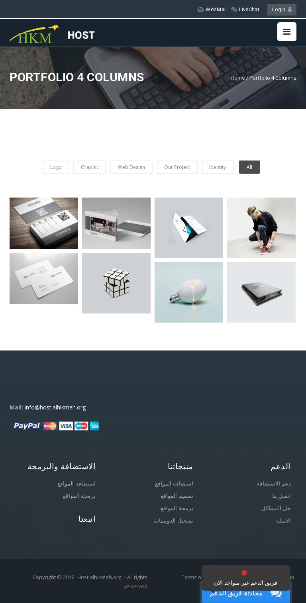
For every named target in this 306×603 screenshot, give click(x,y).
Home (238, 77)
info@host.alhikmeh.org (55, 407)
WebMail (212, 9)
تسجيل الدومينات (173, 520)
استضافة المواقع (76, 483)
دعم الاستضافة (274, 483)
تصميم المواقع (177, 495)
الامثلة (283, 520)
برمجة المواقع (79, 495)
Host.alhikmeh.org (99, 577)
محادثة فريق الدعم (236, 593)
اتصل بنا (281, 495)
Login (282, 9)
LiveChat (245, 9)
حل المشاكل (276, 508)
